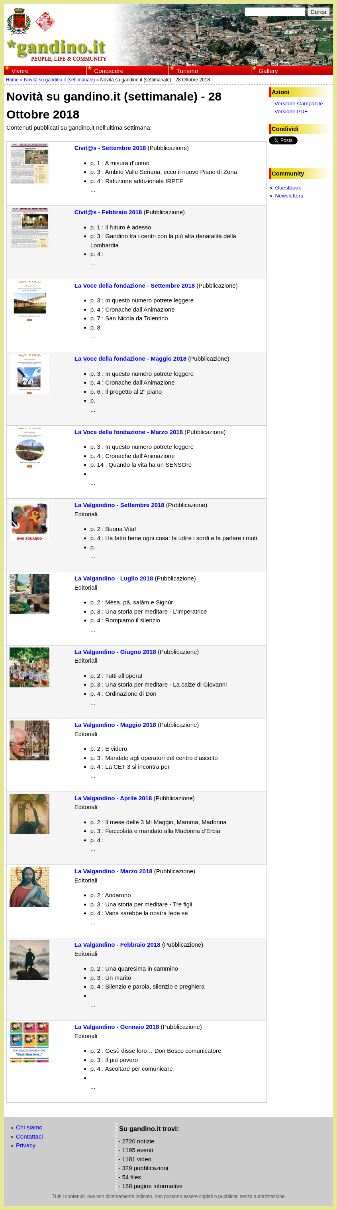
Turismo (187, 70)
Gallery (268, 70)
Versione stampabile (298, 104)
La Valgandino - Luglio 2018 (113, 578)
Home (12, 80)
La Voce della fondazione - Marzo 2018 (128, 431)
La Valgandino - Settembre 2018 (119, 504)
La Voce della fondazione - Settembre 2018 (134, 285)
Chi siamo (29, 1127)
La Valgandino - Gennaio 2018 (116, 1026)
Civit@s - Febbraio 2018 (108, 212)
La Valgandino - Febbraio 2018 (117, 944)
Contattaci (29, 1136)
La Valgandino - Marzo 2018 (113, 871)
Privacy (25, 1145)
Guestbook (288, 188)
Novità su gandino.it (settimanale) (59, 80)
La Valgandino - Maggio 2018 (115, 724)
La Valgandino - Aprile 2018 (113, 798)
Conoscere (108, 70)
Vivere (20, 70)
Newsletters (289, 196)
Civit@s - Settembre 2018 (110, 147)
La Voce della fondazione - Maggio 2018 (130, 358)
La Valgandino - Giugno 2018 (115, 651)
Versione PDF (291, 111)
